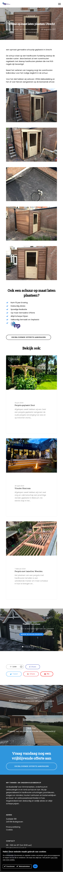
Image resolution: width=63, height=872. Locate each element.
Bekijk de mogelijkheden (31, 634)
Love (16, 666)
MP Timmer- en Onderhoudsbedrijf (23, 29)
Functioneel (10, 866)
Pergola (14, 359)
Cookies (9, 830)
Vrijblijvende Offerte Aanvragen (31, 766)
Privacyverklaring (13, 827)
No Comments (31, 32)
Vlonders (15, 442)
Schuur (31, 16)
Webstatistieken (24, 866)
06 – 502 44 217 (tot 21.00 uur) (19, 845)
